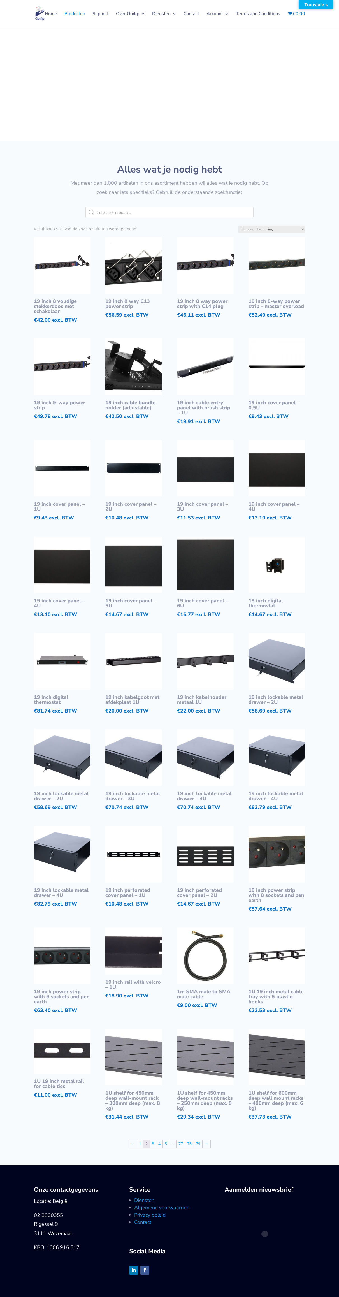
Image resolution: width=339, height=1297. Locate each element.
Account (214, 14)
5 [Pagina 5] (166, 1143)
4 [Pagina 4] (159, 1143)
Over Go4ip (127, 14)
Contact (191, 14)
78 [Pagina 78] (189, 1143)
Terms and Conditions (258, 14)
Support (100, 14)
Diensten (161, 14)
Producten (74, 14)
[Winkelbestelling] (271, 229)
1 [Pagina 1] (140, 1143)
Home (51, 14)
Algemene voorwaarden (161, 1207)
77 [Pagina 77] (180, 1143)
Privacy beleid (150, 1215)
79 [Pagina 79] (198, 1143)
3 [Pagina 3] (153, 1143)
